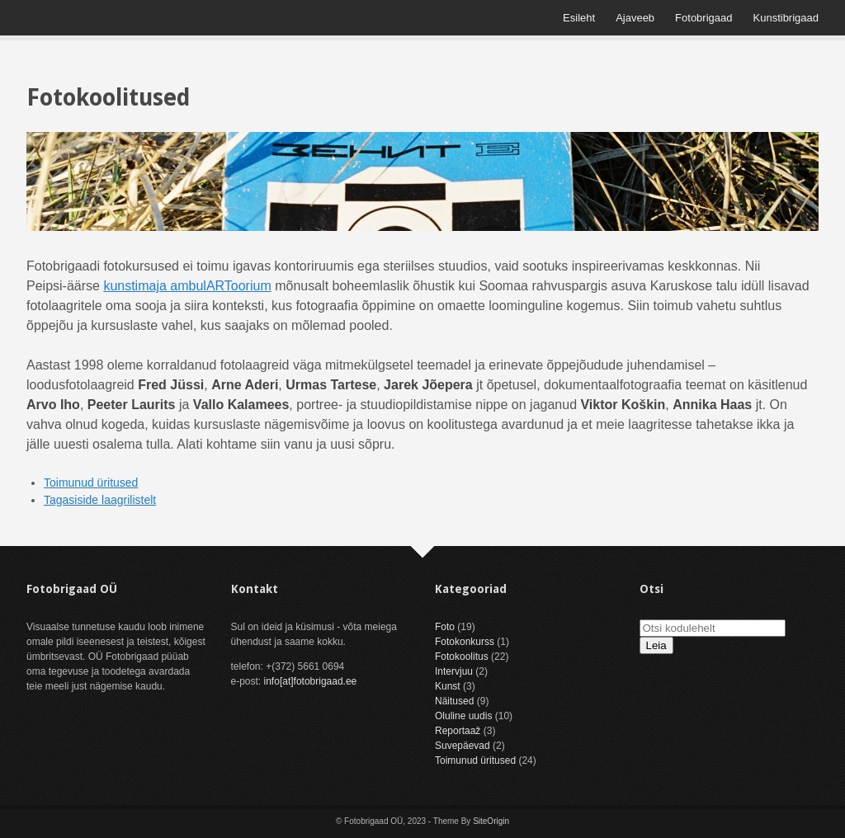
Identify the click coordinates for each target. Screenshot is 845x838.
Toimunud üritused (91, 482)
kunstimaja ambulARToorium (187, 286)
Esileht (579, 18)
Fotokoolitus (462, 656)
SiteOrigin (491, 821)
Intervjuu (454, 671)
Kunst (447, 686)
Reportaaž (457, 731)
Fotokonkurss (464, 641)
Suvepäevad (462, 745)
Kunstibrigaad (786, 18)
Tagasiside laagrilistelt (100, 499)
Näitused (454, 701)
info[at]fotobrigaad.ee (310, 681)
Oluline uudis (463, 716)
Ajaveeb (635, 18)
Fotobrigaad (703, 18)
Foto (445, 627)
